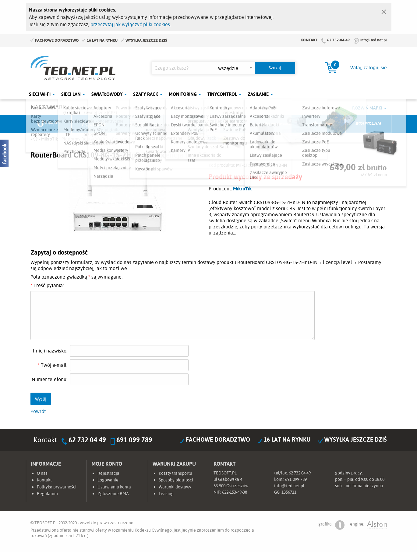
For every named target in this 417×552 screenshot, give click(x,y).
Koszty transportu (175, 473)
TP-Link (231, 124)
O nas (42, 473)
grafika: (331, 525)
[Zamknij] (384, 10)
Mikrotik (94, 124)
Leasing (166, 493)
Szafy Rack (145, 94)
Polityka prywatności (56, 487)
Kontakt (309, 39)
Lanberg (323, 124)
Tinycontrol (222, 94)
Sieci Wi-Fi (40, 94)
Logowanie (107, 480)
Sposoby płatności (176, 480)
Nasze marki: (49, 107)
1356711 (288, 492)
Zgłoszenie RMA (113, 493)
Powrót (38, 411)
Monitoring (183, 94)
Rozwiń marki (367, 108)
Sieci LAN (71, 94)
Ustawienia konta (114, 487)
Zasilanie (258, 94)
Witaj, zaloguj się (368, 67)
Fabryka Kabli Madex (140, 124)
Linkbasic (277, 124)
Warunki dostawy (175, 487)
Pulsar (186, 124)
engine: (368, 525)
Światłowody (106, 94)
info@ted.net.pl (373, 39)
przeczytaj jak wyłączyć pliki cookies (130, 24)
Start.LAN (368, 124)
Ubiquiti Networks (49, 124)
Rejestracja (108, 473)
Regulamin (47, 493)
